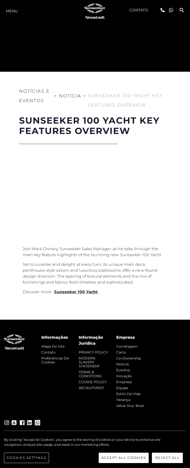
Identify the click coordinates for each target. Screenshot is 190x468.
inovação (124, 376)
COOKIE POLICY (93, 382)
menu (12, 11)
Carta (121, 352)
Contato (138, 10)
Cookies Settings (26, 458)
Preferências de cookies (55, 360)
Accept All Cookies (123, 458)
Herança (123, 400)
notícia (122, 364)
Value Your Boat (130, 405)
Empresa (124, 382)
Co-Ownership (128, 358)
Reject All (167, 458)
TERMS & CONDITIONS (90, 374)
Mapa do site (53, 346)
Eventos (123, 370)
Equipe (122, 388)
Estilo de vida (128, 394)
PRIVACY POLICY (93, 352)
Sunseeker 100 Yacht (76, 292)
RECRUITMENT (91, 388)
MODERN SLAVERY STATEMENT (89, 362)
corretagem (127, 346)
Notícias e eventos (34, 96)
